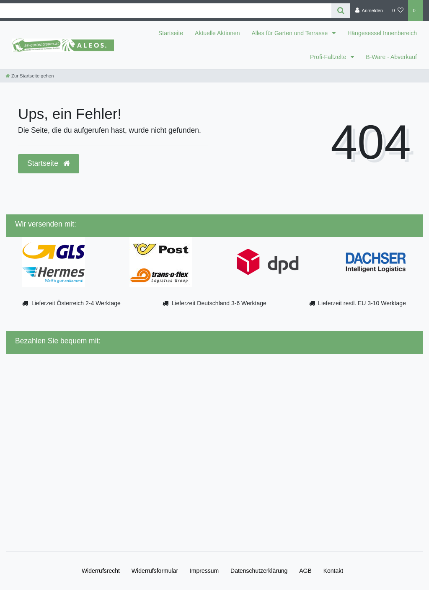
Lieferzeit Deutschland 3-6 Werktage (219, 303)
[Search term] (165, 10)
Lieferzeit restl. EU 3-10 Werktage (362, 303)
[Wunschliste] (398, 10)
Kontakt (333, 570)
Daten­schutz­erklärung (258, 570)
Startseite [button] (48, 163)
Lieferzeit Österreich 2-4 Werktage (76, 303)
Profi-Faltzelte (329, 57)
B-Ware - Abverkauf (391, 57)
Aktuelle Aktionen (217, 33)
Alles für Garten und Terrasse (291, 33)
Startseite (170, 33)
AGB (305, 570)
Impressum (204, 570)
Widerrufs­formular (155, 570)
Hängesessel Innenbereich (382, 33)
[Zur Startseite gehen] (30, 75)
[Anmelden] (369, 10)
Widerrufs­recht (101, 570)
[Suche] (340, 10)
